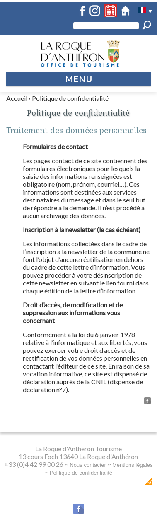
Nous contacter (88, 465)
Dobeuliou (89, 483)
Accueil (16, 98)
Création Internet (128, 483)
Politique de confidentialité (70, 98)
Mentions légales (132, 465)
